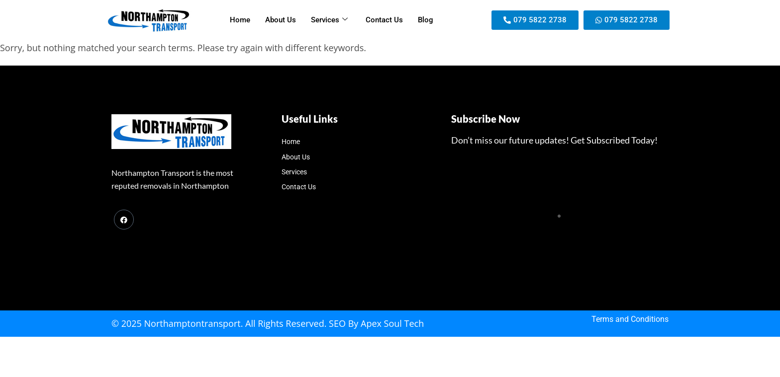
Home (240, 19)
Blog (425, 19)
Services (329, 20)
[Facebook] (124, 219)
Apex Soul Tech (392, 323)
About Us (280, 19)
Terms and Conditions (630, 319)
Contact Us (384, 19)
